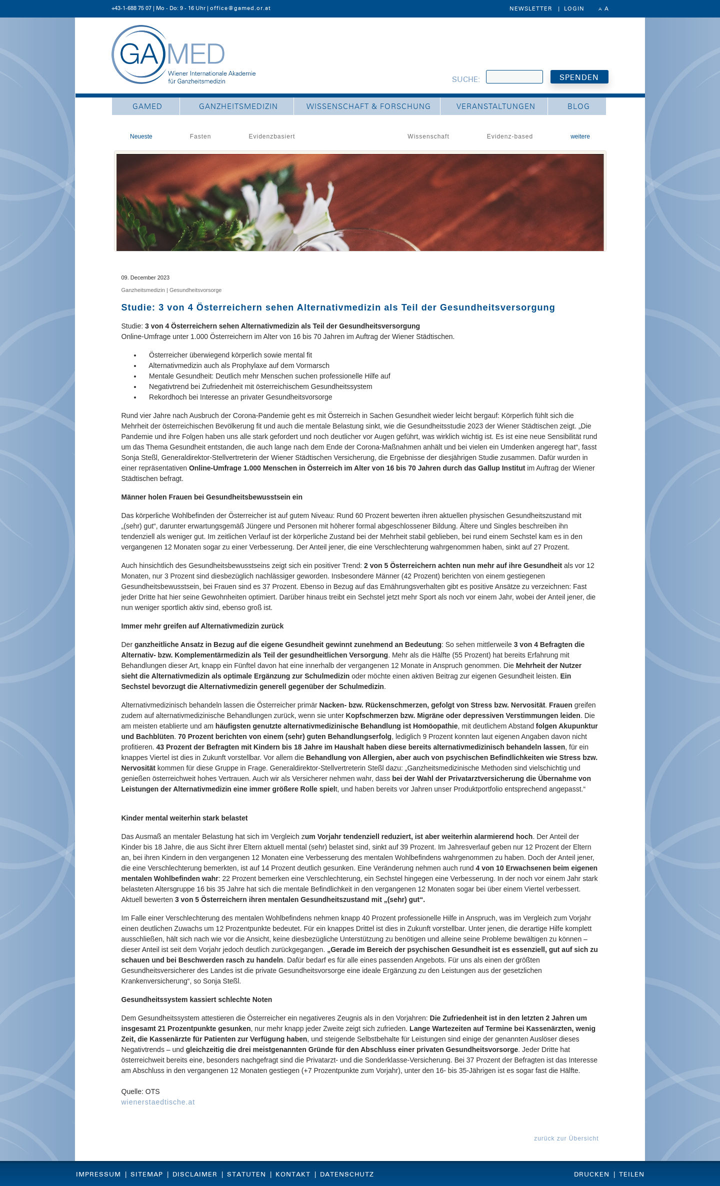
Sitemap (146, 1174)
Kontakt (293, 1174)
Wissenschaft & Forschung (368, 106)
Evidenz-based (510, 136)
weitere (580, 136)
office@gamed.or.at (240, 8)
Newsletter (531, 8)
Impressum (98, 1174)
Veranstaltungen (496, 106)
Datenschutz (347, 1174)
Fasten (201, 136)
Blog (579, 106)
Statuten (246, 1174)
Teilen (631, 1174)
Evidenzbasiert (272, 136)
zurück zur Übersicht (566, 1138)
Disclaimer (195, 1174)
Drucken (592, 1174)
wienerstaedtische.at (159, 1102)
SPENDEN (579, 77)
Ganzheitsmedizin (238, 106)
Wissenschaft (428, 136)
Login (574, 8)
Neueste (141, 136)
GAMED (147, 106)
